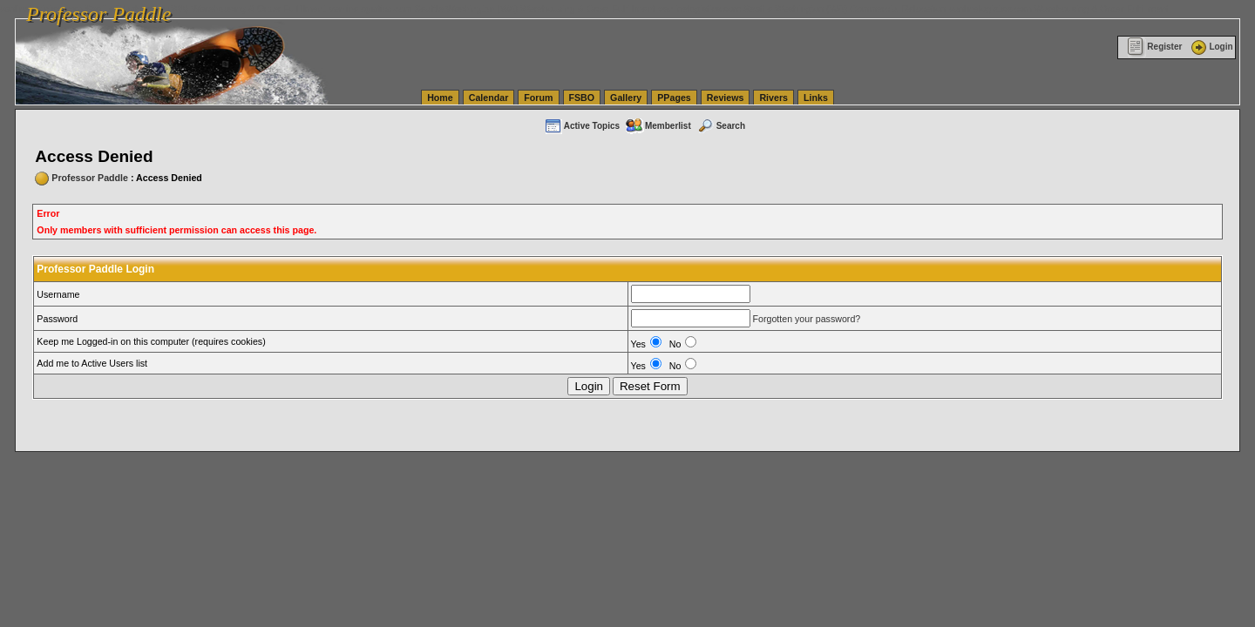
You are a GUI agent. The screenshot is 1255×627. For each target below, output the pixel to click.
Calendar (489, 97)
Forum (538, 97)
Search (720, 126)
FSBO (582, 97)
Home (440, 97)
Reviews (725, 97)
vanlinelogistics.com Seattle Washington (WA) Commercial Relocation (802, 8)
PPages (674, 97)
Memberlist (658, 126)
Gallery (625, 97)
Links (816, 97)
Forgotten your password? (806, 319)
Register (1154, 46)
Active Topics (582, 126)
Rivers (773, 97)
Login (1210, 46)
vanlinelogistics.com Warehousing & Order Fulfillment (1059, 8)
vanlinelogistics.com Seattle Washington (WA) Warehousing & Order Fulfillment (492, 8)
